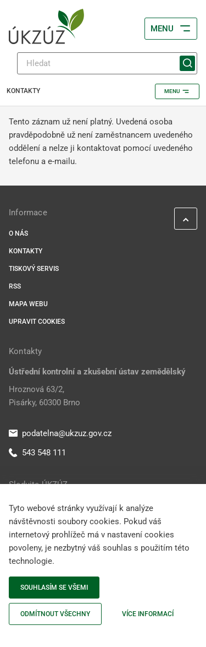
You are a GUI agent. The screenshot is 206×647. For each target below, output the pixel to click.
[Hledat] (107, 63)
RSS (15, 286)
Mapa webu (28, 304)
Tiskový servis (34, 269)
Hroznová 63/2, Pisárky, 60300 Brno (44, 395)
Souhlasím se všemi (54, 587)
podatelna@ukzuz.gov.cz (60, 433)
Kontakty (25, 251)
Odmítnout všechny (55, 614)
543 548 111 (37, 453)
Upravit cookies (37, 321)
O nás (18, 233)
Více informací (148, 614)
